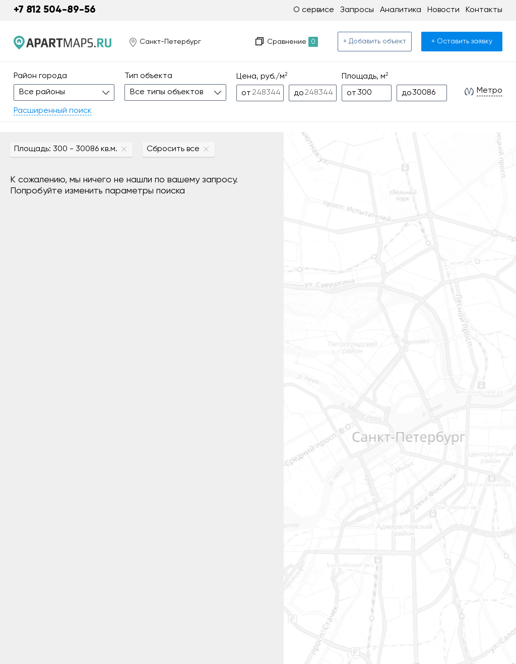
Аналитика (400, 10)
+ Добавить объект (374, 41)
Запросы (357, 10)
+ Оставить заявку (461, 41)
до (299, 93)
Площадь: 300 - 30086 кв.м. (65, 149)
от (246, 93)
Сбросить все (173, 149)
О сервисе (313, 10)
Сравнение (292, 41)
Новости (443, 10)
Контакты (484, 10)
